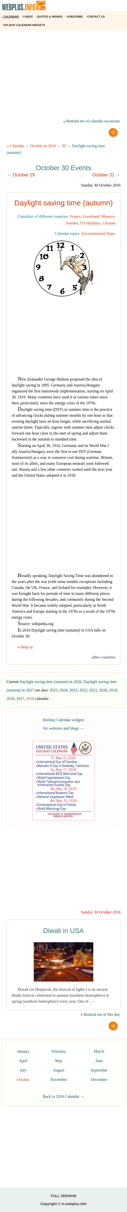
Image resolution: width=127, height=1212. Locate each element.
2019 (113, 690)
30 (64, 146)
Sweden (72, 223)
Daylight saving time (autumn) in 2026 (50, 682)
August (58, 1070)
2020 (103, 690)
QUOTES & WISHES (49, 16)
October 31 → (106, 174)
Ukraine (108, 223)
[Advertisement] (63, 70)
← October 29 (21, 174)
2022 (83, 690)
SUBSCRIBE (74, 16)
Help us (26, 647)
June (99, 1061)
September (99, 1070)
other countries (103, 657)
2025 (54, 690)
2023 (73, 690)
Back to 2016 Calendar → (63, 1096)
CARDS (27, 16)
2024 (63, 690)
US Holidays (90, 223)
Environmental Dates (98, 233)
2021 (93, 690)
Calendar (17, 146)
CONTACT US (95, 16)
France (75, 216)
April (23, 1061)
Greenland (91, 216)
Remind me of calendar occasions (91, 121)
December (99, 1079)
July (23, 1070)
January (23, 1051)
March (99, 1051)
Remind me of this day (100, 1014)
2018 (10, 698)
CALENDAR (11, 16)
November (58, 1079)
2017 (20, 698)
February (59, 1051)
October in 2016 (43, 146)
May (58, 1061)
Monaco (107, 216)
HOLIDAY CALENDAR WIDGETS (24, 25)
